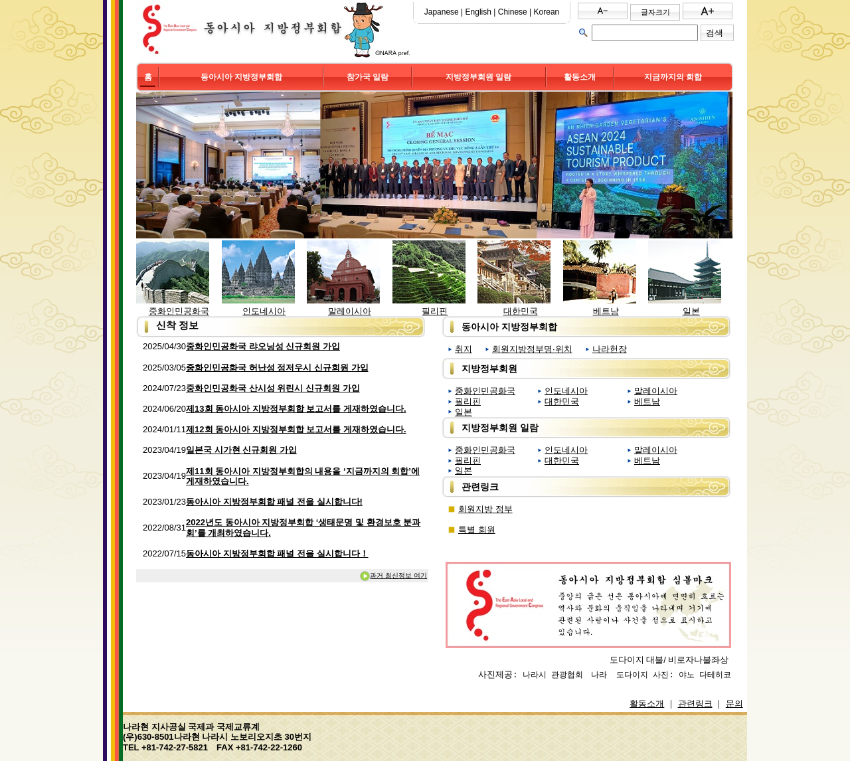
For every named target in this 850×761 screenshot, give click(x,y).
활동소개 (580, 77)
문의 (734, 704)
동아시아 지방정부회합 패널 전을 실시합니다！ (277, 553)
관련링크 (695, 704)
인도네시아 (264, 311)
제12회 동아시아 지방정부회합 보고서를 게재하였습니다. (296, 429)
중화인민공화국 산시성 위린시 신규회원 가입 (272, 388)
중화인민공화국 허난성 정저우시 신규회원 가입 (277, 368)
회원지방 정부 (485, 509)
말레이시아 (349, 311)
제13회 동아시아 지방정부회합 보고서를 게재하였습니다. (296, 409)
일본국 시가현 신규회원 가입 (241, 450)
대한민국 (520, 311)
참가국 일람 (367, 77)
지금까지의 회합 (673, 77)
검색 (714, 33)
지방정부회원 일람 (478, 77)
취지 (463, 349)
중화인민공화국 (179, 311)
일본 (691, 311)
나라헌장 (609, 349)
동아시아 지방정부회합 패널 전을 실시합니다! (274, 502)
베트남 (606, 311)
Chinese (512, 12)
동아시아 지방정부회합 (241, 77)
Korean (547, 12)
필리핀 (435, 311)
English (478, 12)
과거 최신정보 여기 (393, 575)
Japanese (441, 12)
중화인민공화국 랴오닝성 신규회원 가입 (263, 346)
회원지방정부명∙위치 (532, 349)
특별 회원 (476, 530)
